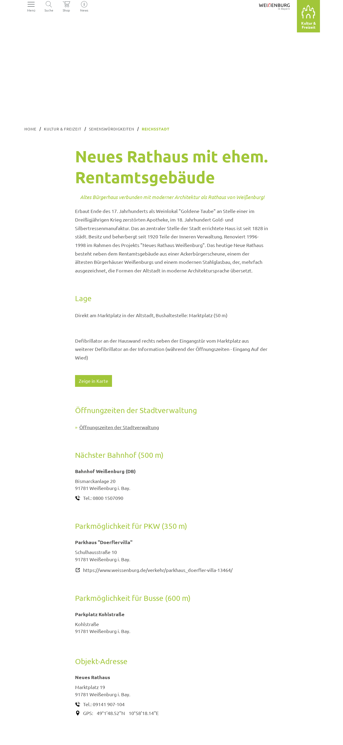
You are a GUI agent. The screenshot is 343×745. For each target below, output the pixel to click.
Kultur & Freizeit (62, 128)
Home (30, 128)
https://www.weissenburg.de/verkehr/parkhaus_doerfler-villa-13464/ (158, 570)
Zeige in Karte (94, 381)
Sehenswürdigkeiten (112, 128)
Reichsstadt (156, 128)
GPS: (88, 713)
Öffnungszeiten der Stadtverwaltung (119, 427)
